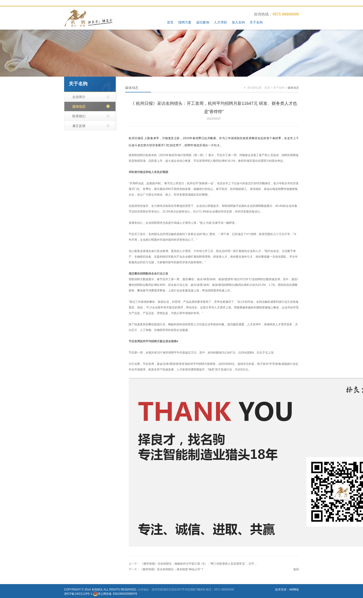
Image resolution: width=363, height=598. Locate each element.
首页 (170, 22)
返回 (296, 569)
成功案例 (202, 22)
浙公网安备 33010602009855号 (117, 593)
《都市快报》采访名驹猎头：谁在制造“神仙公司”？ (172, 569)
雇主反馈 (78, 126)
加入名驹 (238, 22)
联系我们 (78, 116)
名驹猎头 (97, 589)
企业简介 (78, 97)
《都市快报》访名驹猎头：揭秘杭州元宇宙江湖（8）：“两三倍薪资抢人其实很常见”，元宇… (198, 563)
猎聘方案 (184, 22)
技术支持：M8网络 (287, 589)
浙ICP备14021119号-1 (78, 593)
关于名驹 (256, 22)
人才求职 (220, 22)
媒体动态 (78, 106)
